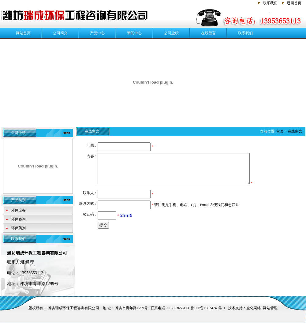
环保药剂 (18, 228)
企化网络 (253, 308)
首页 (280, 131)
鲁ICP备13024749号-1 (208, 308)
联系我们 (270, 3)
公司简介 (60, 33)
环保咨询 (18, 219)
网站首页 (23, 33)
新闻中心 (134, 33)
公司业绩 (171, 33)
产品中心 (97, 33)
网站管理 (270, 308)
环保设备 (18, 210)
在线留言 (208, 33)
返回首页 (294, 3)
